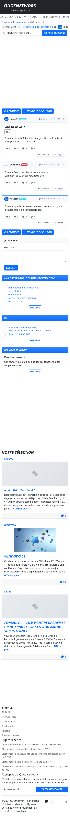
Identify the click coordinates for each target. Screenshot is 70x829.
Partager (57, 154)
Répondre (11, 111)
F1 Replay (30, 16)
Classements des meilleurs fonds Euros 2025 (26, 749)
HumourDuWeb (50, 16)
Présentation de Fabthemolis (37, 26)
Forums (6, 22)
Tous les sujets (54, 33)
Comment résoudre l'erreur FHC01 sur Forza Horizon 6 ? (32, 744)
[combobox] (22, 33)
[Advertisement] (35, 73)
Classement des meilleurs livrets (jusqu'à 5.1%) (27, 761)
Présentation (20, 22)
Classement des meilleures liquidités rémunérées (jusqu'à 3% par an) (35, 768)
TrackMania (8, 726)
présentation (15, 291)
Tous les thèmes (10, 735)
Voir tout (35, 307)
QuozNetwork (20, 5)
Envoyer (11, 267)
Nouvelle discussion (37, 111)
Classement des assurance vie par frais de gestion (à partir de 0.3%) (33, 755)
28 (63, 582)
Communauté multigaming (22, 327)
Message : (9, 247)
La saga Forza (9, 717)
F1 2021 (6, 712)
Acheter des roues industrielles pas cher (29, 330)
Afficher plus (20, 508)
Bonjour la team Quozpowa (22, 298)
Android (6, 730)
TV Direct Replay (10, 16)
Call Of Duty (8, 721)
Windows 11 (14, 556)
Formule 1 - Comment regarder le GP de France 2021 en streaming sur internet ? (34, 626)
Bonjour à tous (16, 301)
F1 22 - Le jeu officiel (19, 334)
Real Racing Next (19, 490)
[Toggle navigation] (62, 7)
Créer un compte (52, 789)
